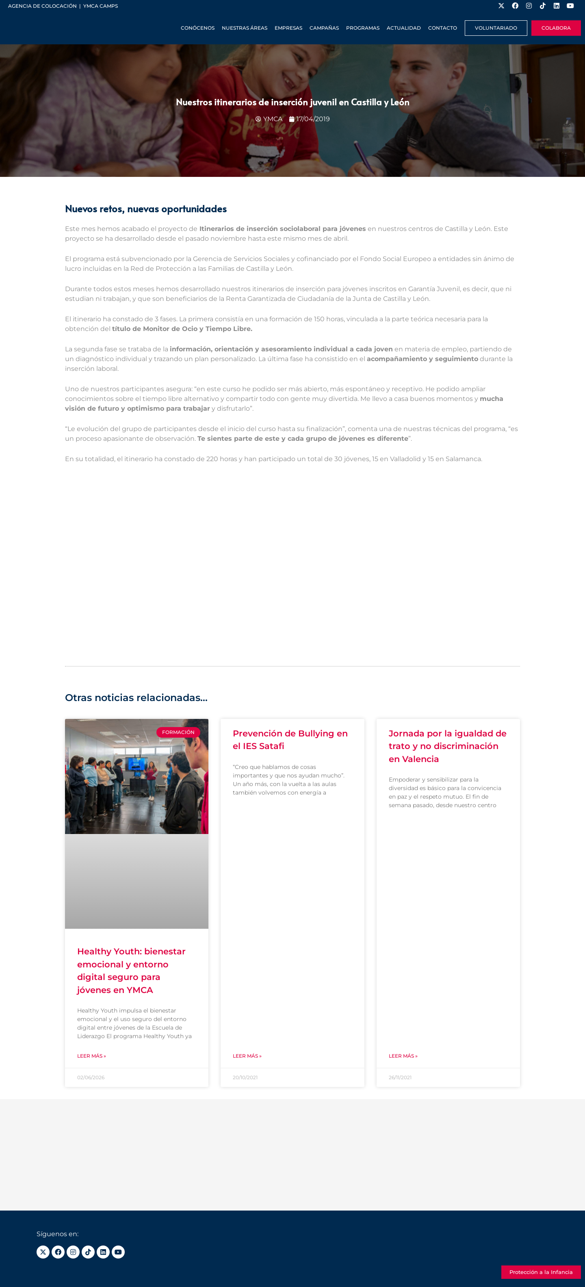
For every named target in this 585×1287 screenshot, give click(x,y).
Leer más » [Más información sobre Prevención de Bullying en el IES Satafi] (247, 1056)
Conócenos (197, 28)
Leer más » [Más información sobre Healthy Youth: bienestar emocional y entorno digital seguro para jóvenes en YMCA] (91, 1056)
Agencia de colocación (42, 6)
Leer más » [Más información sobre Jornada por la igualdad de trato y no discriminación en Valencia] (403, 1056)
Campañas (324, 28)
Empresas (288, 28)
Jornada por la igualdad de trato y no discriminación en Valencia (448, 746)
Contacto (442, 28)
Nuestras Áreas (244, 28)
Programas (362, 28)
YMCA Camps (100, 6)
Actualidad (404, 28)
